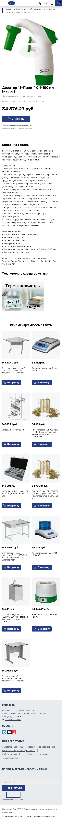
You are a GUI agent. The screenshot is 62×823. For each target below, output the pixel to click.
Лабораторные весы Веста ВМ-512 (44, 369)
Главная (9, 9)
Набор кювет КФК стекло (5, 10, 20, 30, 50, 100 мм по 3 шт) (15, 493)
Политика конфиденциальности (16, 817)
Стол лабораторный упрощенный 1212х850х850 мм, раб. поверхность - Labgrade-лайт (14, 556)
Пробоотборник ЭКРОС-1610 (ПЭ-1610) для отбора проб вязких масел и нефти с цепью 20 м (45, 433)
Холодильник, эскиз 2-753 (14, 430)
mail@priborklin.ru (13, 719)
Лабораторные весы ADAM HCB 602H (44, 554)
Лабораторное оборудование (29, 9)
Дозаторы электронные (20, 12)
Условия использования (44, 817)
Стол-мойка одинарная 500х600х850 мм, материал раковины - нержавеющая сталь (15, 618)
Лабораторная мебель (12, 754)
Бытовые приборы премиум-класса (18, 750)
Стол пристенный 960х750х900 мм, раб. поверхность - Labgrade (13, 678)
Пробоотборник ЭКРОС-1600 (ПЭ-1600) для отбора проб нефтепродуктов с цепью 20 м (45, 494)
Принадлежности (10, 758)
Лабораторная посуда (12, 747)
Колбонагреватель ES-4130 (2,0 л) (44, 615)
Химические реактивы (38, 754)
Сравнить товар (32, 96)
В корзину (16, 118)
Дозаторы (50, 9)
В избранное (10, 96)
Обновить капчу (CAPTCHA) (12, 799)
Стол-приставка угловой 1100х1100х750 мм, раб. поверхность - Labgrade (13, 370)
